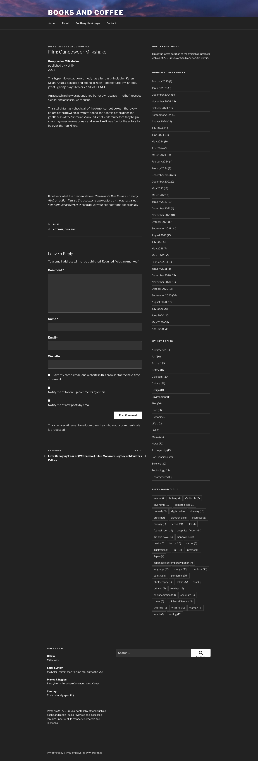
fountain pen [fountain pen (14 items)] (163, 530)
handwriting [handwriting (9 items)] (185, 536)
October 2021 (160, 221)
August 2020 (159, 301)
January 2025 (160, 87)
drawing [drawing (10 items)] (197, 511)
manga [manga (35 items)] (180, 569)
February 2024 (160, 161)
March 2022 (159, 194)
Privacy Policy (55, 752)
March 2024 (159, 154)
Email (53, 337)
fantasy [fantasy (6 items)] (160, 524)
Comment (56, 270)
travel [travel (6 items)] (159, 601)
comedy (70, 229)
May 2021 (157, 248)
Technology (158, 470)
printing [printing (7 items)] (160, 588)
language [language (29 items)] (161, 569)
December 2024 (161, 94)
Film (56, 224)
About (65, 23)
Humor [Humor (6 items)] (191, 543)
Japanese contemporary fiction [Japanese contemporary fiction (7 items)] (173, 562)
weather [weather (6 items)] (160, 607)
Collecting (157, 376)
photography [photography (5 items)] (163, 581)
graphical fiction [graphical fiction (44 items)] (189, 530)
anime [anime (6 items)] (159, 498)
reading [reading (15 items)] (177, 588)
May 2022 (157, 188)
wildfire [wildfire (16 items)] (178, 607)
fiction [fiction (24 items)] (177, 524)
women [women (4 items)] (195, 607)
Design (156, 390)
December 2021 (161, 208)
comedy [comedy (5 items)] (160, 511)
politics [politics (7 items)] (182, 581)
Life (154, 423)
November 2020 (161, 281)
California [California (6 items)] (192, 498)
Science (156, 463)
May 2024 (158, 141)
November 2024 (161, 101)
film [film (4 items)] (192, 524)
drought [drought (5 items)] (160, 517)
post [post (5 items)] (197, 581)
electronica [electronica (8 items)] (179, 517)
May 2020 (158, 322)
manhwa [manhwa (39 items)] (199, 569)
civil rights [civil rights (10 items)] (162, 504)
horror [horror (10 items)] (175, 543)
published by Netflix (61, 65)
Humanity (157, 416)
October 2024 (160, 108)
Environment (159, 396)
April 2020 (158, 328)
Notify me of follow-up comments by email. (76, 392)
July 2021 (157, 241)
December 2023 (161, 174)
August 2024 (159, 121)
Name (53, 319)
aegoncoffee (80, 46)
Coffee (156, 369)
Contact (111, 23)
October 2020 (160, 288)
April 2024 (158, 148)
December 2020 (161, 275)
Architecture (159, 349)
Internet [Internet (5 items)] (193, 549)
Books (155, 363)
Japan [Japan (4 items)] (159, 556)
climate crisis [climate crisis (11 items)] (184, 504)
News (155, 443)
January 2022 (159, 201)
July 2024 (157, 128)
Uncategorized (160, 476)
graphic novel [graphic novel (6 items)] (163, 536)
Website (54, 356)
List (154, 430)
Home (51, 23)
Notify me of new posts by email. (69, 405)
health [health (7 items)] (159, 543)
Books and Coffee (86, 12)
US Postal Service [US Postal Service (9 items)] (181, 601)
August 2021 (159, 235)
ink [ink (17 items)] (178, 549)
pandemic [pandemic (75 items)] (179, 575)
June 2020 (158, 315)
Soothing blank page (88, 23)
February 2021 (160, 261)
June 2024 (158, 134)
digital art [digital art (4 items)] (178, 511)
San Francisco (160, 456)
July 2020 (157, 308)
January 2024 (160, 168)
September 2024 (161, 114)
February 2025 (160, 81)
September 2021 (161, 228)
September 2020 (162, 295)
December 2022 (161, 181)
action (58, 229)
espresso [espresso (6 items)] (199, 517)
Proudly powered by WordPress (84, 752)
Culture (156, 383)
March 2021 (159, 255)
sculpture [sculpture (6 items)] (187, 594)
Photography (159, 450)
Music (155, 436)
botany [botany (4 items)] (175, 498)
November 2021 (161, 215)
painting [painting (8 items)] (160, 575)
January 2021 (159, 268)
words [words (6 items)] (159, 614)
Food (154, 410)
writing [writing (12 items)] (175, 614)
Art (153, 356)
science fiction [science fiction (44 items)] (165, 594)
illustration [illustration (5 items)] (161, 549)
